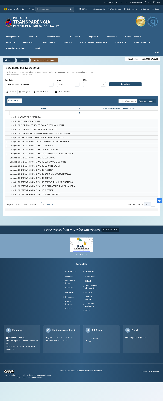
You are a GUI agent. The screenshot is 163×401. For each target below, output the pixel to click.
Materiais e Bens (70, 281)
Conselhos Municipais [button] (17, 48)
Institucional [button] (49, 42)
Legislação (89, 271)
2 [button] (43, 204)
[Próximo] (86, 254)
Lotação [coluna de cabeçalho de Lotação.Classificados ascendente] (12, 100)
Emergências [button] (13, 36)
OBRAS (88, 281)
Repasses (69, 297)
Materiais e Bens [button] (54, 36)
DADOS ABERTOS (110, 229)
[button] (51, 84)
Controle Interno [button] (142, 42)
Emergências (70, 271)
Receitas (69, 287)
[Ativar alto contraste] (110, 2)
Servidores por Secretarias (44, 60)
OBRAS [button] (67, 42)
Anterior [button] (33, 204)
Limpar (151, 101)
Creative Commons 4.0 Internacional (28, 377)
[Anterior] (76, 254)
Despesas (69, 292)
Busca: (31, 9)
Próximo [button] (50, 204)
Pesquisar (142, 101)
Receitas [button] (75, 36)
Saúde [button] (39, 48)
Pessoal (23, 60)
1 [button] (39, 204)
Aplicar (115, 84)
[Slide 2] (82, 254)
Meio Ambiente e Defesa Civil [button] (94, 42)
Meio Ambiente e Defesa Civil (91, 286)
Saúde (87, 310)
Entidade (9, 80)
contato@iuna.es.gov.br (135, 337)
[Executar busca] (68, 8)
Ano (59, 80)
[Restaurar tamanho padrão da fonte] (122, 2)
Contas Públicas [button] (133, 36)
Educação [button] (121, 42)
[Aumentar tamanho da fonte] (126, 2)
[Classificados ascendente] (20, 100)
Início (8, 60)
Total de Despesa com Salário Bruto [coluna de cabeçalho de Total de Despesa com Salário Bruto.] (118, 108)
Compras (69, 276)
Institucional (90, 276)
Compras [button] (33, 36)
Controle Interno (88, 297)
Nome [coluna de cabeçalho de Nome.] (43, 108)
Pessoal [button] (11, 42)
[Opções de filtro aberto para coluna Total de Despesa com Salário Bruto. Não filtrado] (156, 108)
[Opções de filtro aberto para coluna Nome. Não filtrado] (79, 108)
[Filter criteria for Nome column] (79, 112)
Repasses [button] (112, 36)
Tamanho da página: (134, 204)
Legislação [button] (29, 42)
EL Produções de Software (92, 370)
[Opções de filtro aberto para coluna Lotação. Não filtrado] (17, 100)
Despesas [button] (93, 36)
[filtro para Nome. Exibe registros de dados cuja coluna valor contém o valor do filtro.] (43, 112)
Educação (89, 292)
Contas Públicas (69, 302)
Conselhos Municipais (89, 304)
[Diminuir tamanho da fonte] (118, 2)
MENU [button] (82, 9)
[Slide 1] (80, 254)
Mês (85, 80)
